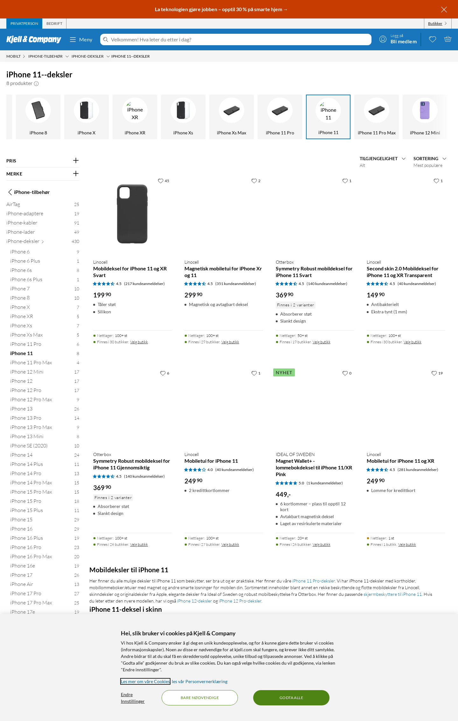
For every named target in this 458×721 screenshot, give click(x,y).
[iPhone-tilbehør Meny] (67, 56)
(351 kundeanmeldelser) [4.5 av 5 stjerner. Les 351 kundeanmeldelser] (235, 283)
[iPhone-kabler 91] (42, 224)
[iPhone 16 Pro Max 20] (44, 557)
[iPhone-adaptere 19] (42, 214)
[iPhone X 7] (44, 308)
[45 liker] (163, 180)
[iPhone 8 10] (44, 299)
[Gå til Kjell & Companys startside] (35, 39)
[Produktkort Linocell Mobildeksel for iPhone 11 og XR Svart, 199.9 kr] (132, 214)
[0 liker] (346, 373)
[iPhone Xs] (84, 117)
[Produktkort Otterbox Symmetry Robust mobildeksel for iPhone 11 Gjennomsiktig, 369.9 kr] (132, 406)
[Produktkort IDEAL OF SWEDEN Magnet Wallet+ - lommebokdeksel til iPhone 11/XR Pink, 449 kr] (315, 406)
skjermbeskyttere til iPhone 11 (393, 594)
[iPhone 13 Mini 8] (44, 437)
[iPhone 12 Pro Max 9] (44, 400)
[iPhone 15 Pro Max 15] (44, 493)
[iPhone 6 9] (44, 253)
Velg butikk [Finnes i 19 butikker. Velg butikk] (321, 341)
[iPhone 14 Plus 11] (44, 465)
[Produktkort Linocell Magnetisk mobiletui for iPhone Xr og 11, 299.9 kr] (224, 214)
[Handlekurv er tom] (447, 38)
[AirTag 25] (42, 205)
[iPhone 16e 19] (44, 567)
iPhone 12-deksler (194, 600)
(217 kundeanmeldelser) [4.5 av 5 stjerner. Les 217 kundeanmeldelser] (144, 283)
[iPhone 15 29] (44, 520)
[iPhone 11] (229, 117)
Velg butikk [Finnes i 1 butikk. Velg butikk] (407, 544)
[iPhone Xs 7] (44, 327)
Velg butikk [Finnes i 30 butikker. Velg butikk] (139, 341)
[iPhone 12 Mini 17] (44, 373)
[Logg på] (398, 38)
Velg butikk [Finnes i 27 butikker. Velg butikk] (230, 544)
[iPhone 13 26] (44, 410)
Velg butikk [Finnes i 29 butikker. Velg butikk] (230, 341)
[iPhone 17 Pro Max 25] (44, 604)
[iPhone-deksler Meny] (108, 56)
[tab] (24, 23)
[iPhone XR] (36, 117)
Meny (81, 39)
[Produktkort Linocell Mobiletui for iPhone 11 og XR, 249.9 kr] (406, 406)
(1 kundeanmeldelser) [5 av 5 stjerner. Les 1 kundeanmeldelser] (325, 483)
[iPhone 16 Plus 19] (44, 539)
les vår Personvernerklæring (199, 681)
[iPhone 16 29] (44, 530)
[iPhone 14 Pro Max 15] (44, 484)
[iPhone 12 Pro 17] (44, 391)
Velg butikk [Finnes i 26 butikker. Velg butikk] (139, 544)
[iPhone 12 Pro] (422, 117)
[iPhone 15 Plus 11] (44, 511)
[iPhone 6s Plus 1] (44, 280)
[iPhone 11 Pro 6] (44, 345)
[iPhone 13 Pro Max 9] (44, 428)
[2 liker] (255, 180)
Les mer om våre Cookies (145, 681)
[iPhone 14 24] (44, 456)
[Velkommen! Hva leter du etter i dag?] (240, 39)
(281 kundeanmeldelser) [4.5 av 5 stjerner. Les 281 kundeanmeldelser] (418, 469)
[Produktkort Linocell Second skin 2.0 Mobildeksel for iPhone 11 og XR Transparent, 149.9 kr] (406, 214)
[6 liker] (164, 373)
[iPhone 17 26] (44, 576)
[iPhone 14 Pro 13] (44, 474)
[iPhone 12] (374, 117)
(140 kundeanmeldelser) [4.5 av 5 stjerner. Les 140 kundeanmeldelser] (327, 283)
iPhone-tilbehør (28, 192)
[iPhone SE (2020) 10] (44, 447)
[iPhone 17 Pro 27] (44, 594)
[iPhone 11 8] (44, 354)
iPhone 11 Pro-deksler (313, 580)
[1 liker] (346, 180)
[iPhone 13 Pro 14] (44, 419)
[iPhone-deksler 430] (42, 242)
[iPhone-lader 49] (42, 233)
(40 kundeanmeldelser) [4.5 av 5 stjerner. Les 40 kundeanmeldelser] (417, 283)
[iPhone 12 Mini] (326, 117)
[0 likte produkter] (432, 38)
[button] (36, 83)
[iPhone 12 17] (44, 382)
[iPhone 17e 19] (44, 613)
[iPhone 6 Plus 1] (44, 262)
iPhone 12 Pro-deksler (240, 600)
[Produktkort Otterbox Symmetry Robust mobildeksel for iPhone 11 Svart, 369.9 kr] (315, 214)
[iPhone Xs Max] (132, 117)
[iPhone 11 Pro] (181, 117)
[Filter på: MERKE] (42, 174)
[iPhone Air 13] (44, 585)
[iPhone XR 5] (44, 317)
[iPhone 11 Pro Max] (277, 117)
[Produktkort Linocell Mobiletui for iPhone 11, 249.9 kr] (224, 406)
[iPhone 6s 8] (44, 271)
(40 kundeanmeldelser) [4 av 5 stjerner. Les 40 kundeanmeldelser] (234, 469)
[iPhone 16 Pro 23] (44, 548)
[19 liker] (437, 373)
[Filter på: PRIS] (42, 161)
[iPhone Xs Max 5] (44, 336)
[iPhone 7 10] (44, 290)
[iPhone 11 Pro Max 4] (44, 363)
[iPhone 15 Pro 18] (44, 502)
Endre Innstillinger (133, 698)
